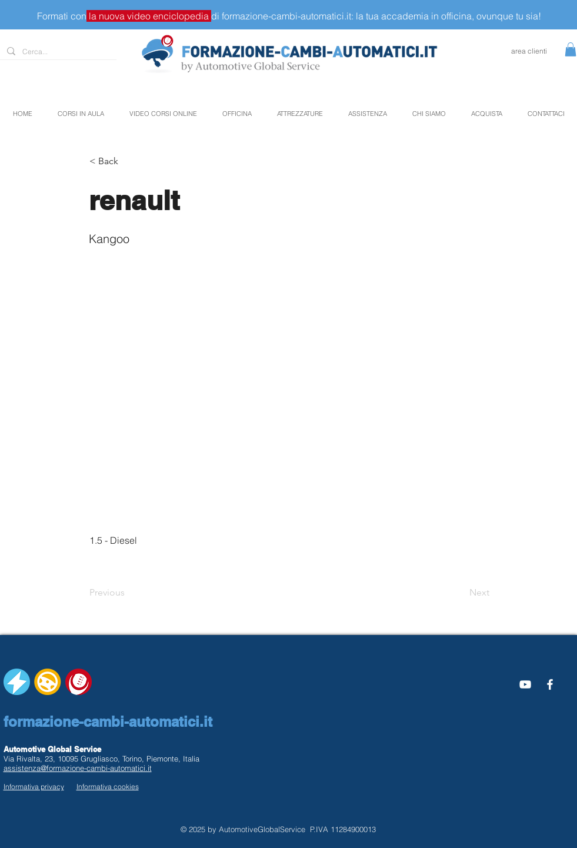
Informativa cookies (107, 786)
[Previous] (128, 592)
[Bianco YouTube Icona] (525, 684)
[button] (570, 49)
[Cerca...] (57, 52)
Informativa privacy (34, 786)
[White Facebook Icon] (550, 684)
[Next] (460, 592)
